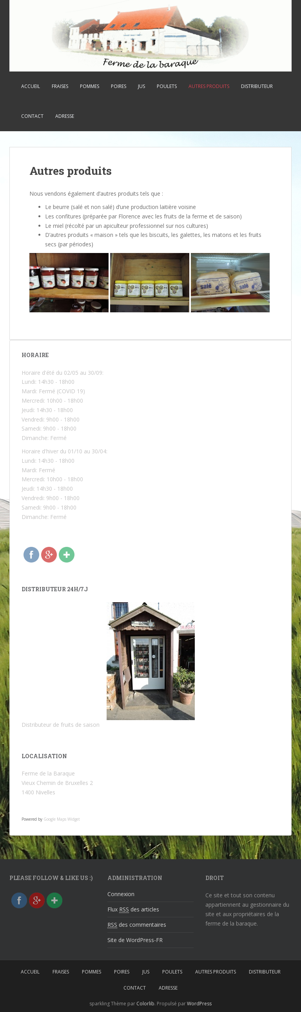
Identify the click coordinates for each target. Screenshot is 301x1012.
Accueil (30, 86)
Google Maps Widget (62, 819)
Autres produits (209, 86)
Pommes (89, 86)
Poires (118, 86)
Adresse (64, 116)
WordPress (199, 1003)
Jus (141, 86)
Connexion (120, 894)
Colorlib (145, 1003)
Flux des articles (133, 909)
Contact (32, 116)
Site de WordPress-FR (135, 940)
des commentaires (136, 925)
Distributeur (257, 86)
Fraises (60, 86)
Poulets (167, 86)
